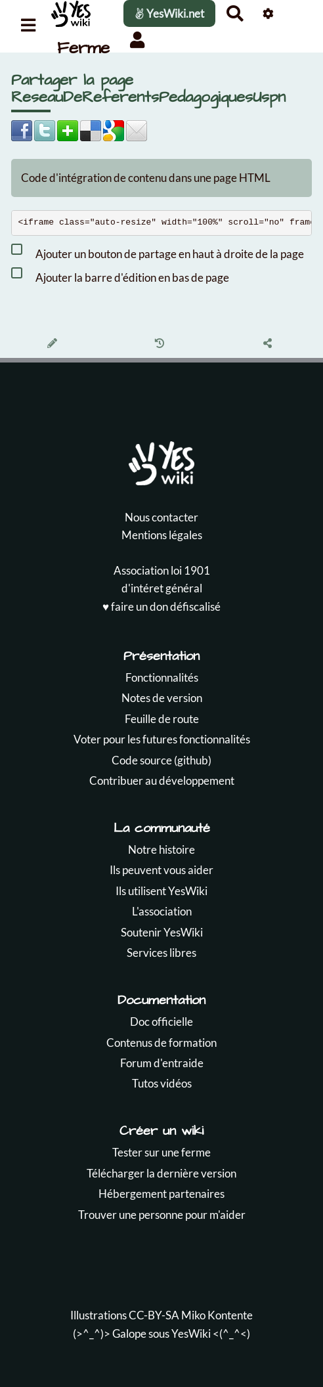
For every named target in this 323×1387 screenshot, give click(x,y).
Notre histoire (161, 849)
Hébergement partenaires (161, 1193)
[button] (137, 40)
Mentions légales (161, 535)
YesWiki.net (169, 13)
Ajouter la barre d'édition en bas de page (120, 275)
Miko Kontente (217, 1315)
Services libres (161, 952)
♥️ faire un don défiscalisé (161, 606)
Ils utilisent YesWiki (161, 891)
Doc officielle (161, 1021)
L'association (162, 911)
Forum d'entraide (162, 1063)
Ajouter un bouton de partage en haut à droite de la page (157, 251)
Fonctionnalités (161, 677)
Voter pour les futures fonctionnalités (162, 739)
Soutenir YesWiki (162, 932)
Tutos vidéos (162, 1083)
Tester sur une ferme (161, 1152)
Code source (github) (161, 760)
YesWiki (191, 1333)
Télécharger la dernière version (161, 1173)
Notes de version (161, 698)
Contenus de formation (161, 1042)
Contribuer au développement (161, 780)
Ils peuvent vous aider (161, 870)
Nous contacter (161, 517)
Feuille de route (162, 719)
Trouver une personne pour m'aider (162, 1215)
